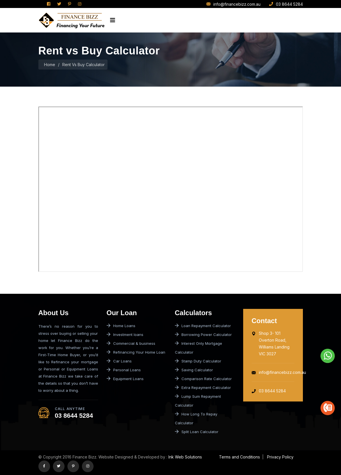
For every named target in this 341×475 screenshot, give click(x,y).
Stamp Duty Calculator (198, 361)
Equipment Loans (125, 378)
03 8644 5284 (286, 4)
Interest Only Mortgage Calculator (198, 347)
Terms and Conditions (239, 456)
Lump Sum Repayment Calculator (198, 400)
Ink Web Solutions (185, 456)
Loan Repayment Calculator (203, 325)
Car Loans (119, 361)
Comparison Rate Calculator (203, 378)
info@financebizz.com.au (233, 4)
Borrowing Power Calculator (203, 334)
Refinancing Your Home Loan (136, 352)
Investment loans (125, 334)
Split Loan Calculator (196, 431)
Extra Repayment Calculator (203, 387)
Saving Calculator (194, 370)
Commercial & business (131, 343)
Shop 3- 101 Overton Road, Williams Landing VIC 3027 (271, 343)
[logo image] (71, 20)
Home (49, 64)
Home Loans (121, 325)
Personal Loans (124, 370)
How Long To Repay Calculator (196, 418)
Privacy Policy (280, 456)
